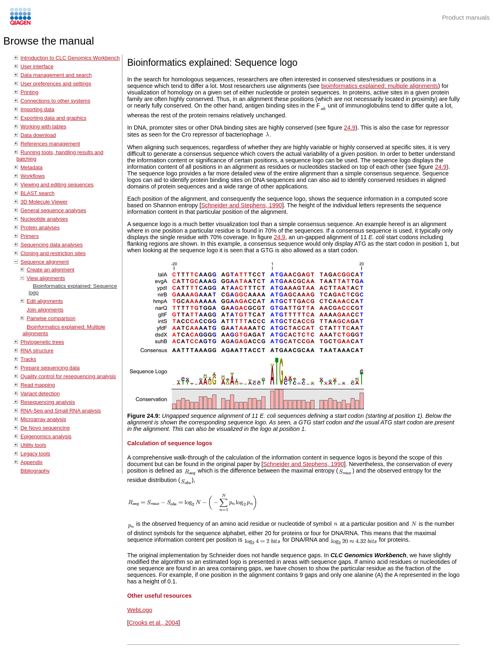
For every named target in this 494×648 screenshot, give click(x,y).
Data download (38, 135)
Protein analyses (40, 227)
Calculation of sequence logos (169, 443)
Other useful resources (159, 595)
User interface (37, 66)
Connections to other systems (55, 101)
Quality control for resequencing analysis (68, 376)
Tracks (28, 359)
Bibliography (35, 471)
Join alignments (45, 310)
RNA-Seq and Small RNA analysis (60, 411)
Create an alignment (50, 270)
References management (50, 144)
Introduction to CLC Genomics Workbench (70, 58)
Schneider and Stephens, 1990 (241, 205)
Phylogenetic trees (42, 342)
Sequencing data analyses (51, 245)
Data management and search (56, 75)
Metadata (31, 167)
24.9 (349, 127)
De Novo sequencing (45, 428)
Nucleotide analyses (44, 219)
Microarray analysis (43, 419)
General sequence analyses (53, 210)
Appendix (31, 462)
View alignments (46, 278)
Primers (29, 236)
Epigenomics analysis (46, 436)
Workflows (32, 176)
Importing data (37, 109)
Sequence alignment (44, 262)
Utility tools (33, 445)
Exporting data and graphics (53, 118)
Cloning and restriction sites (53, 253)
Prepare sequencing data (50, 368)
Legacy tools (35, 454)
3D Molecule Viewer (44, 202)
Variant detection (40, 393)
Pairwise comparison (51, 318)
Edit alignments (45, 301)
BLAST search (37, 193)
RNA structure (37, 351)
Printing (29, 92)
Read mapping (37, 385)
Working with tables (43, 126)
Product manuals (466, 17)
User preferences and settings (55, 84)
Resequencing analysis (47, 402)
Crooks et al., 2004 (153, 622)
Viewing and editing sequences (56, 185)
